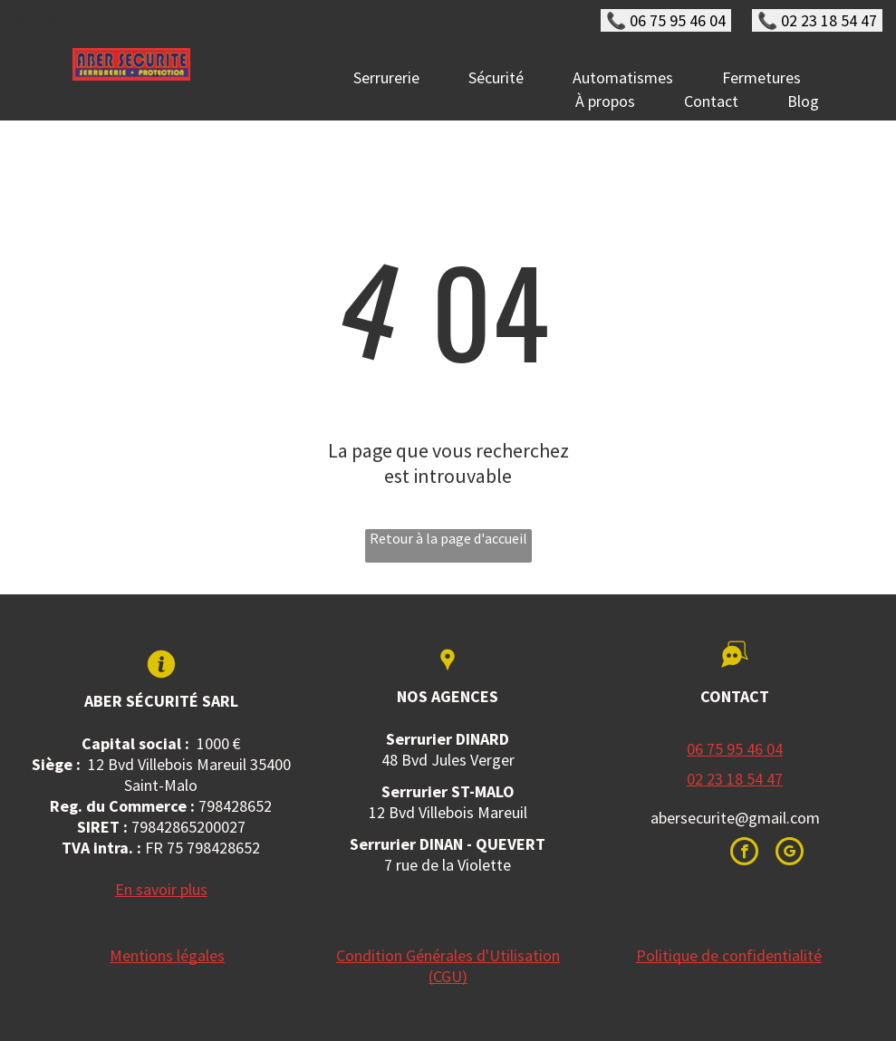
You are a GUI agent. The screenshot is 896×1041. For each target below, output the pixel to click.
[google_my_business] (790, 853)
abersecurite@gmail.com (735, 817)
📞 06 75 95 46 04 (666, 20)
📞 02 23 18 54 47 (817, 20)
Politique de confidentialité (729, 955)
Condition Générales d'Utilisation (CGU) (448, 966)
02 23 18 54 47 (735, 778)
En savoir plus (161, 889)
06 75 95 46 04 (735, 748)
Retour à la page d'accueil (448, 538)
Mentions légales (167, 955)
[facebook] (744, 853)
